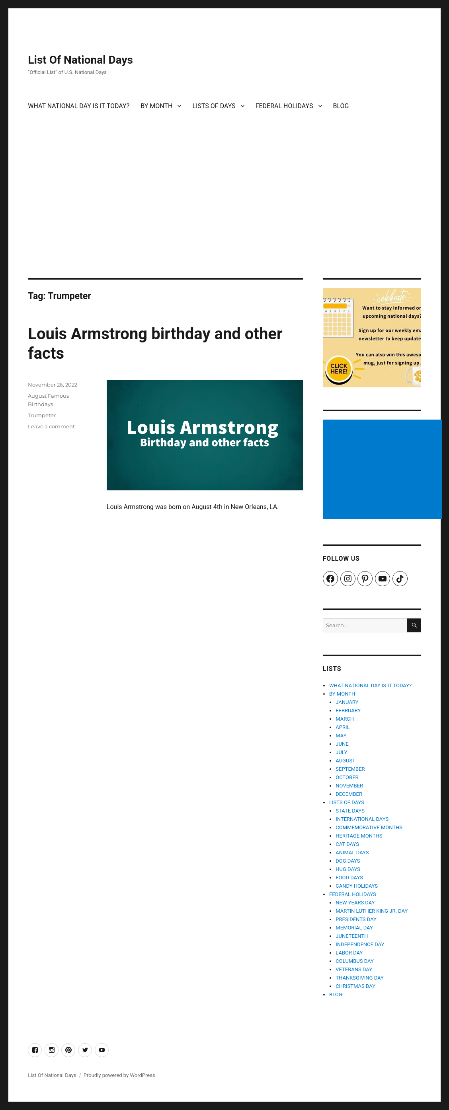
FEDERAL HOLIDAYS (284, 106)
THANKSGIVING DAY (359, 978)
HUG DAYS (348, 869)
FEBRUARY (348, 710)
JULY (341, 752)
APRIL (342, 727)
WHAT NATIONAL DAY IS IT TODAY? (78, 106)
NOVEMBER (349, 786)
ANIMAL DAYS (352, 852)
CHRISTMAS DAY (355, 986)
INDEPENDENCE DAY (360, 944)
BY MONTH (156, 106)
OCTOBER (347, 777)
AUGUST (345, 761)
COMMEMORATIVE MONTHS (369, 827)
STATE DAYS (350, 811)
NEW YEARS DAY (355, 903)
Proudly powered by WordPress (119, 1075)
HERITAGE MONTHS (359, 836)
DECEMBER (349, 794)
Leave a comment (51, 426)
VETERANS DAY (354, 969)
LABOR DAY (349, 953)
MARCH (345, 719)
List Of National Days (80, 59)
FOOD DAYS (349, 878)
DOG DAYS (348, 861)
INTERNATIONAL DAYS (362, 819)
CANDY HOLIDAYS (357, 886)
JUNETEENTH (352, 936)
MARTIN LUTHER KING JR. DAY (372, 911)
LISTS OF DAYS (213, 106)
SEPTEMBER (350, 769)
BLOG (341, 106)
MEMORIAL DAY (354, 928)
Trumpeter (42, 415)
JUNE (342, 744)
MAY (341, 736)
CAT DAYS (347, 844)
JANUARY (347, 702)
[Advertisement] (226, 219)
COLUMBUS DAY (354, 961)
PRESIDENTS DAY (356, 919)
